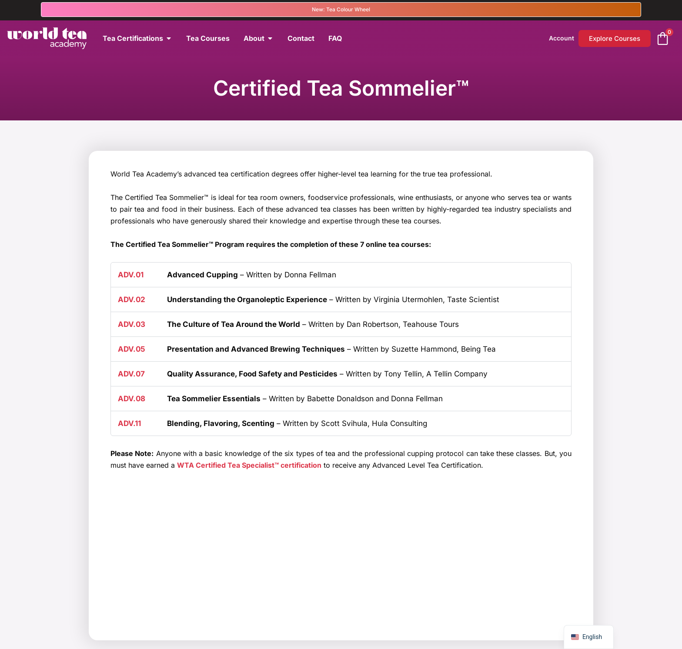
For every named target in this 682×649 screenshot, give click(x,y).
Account (561, 38)
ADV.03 (131, 324)
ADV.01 (131, 274)
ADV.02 (131, 299)
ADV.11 (129, 423)
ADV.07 (131, 373)
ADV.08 (131, 398)
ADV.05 (131, 349)
